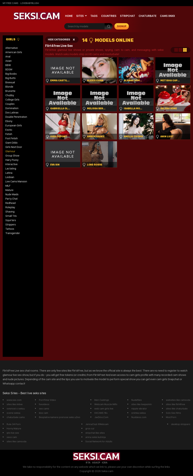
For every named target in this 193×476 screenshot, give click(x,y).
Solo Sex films (173, 412)
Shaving (10, 211)
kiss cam (43, 412)
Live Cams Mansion (16, 181)
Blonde (9, 86)
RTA (88, 462)
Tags (94, 16)
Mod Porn (171, 417)
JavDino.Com (101, 417)
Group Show (12, 155)
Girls (13, 39)
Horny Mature (14, 428)
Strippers (10, 224)
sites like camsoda (16, 441)
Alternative (11, 48)
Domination (11, 108)
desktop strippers (180, 424)
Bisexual (10, 82)
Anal (7, 56)
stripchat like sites (95, 432)
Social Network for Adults (98, 441)
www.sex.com (14, 399)
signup (121, 26)
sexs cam (12, 437)
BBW (8, 65)
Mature (9, 190)
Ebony (8, 121)
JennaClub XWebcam (97, 424)
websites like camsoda (178, 399)
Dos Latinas (11, 112)
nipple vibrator (139, 408)
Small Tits (11, 216)
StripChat (127, 16)
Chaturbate (147, 16)
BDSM (8, 69)
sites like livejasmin (141, 404)
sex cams (44, 408)
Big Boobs (11, 73)
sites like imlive (15, 404)
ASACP (96, 462)
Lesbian (9, 177)
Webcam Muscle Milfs (105, 404)
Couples (10, 104)
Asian (8, 60)
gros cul (89, 428)
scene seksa (13, 412)
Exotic (8, 129)
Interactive (11, 164)
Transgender (12, 233)
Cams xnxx (167, 16)
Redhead (10, 203)
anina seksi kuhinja (95, 437)
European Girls (13, 125)
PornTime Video (47, 399)
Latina (8, 172)
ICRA (104, 462)
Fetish (8, 134)
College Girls (12, 99)
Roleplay (10, 207)
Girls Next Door (13, 147)
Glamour (10, 151)
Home (69, 16)
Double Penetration (16, 116)
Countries (108, 16)
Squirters (10, 220)
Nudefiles (136, 399)
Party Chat (11, 198)
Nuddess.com (138, 417)
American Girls (13, 52)
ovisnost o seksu (16, 408)
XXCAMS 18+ (101, 412)
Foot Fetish (11, 138)
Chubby (9, 95)
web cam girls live (103, 408)
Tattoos (9, 228)
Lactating (10, 168)
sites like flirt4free (175, 404)
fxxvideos (44, 404)
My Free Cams (10, 3)
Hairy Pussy (11, 160)
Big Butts (10, 78)
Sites (80, 16)
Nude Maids (11, 194)
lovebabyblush (29, 3)
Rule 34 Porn (14, 424)
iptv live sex (13, 432)
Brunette (10, 91)
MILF (7, 185)
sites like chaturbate (177, 408)
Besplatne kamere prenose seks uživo (59, 417)
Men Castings (101, 399)
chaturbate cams (16, 417)
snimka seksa (138, 412)
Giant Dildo (11, 142)
